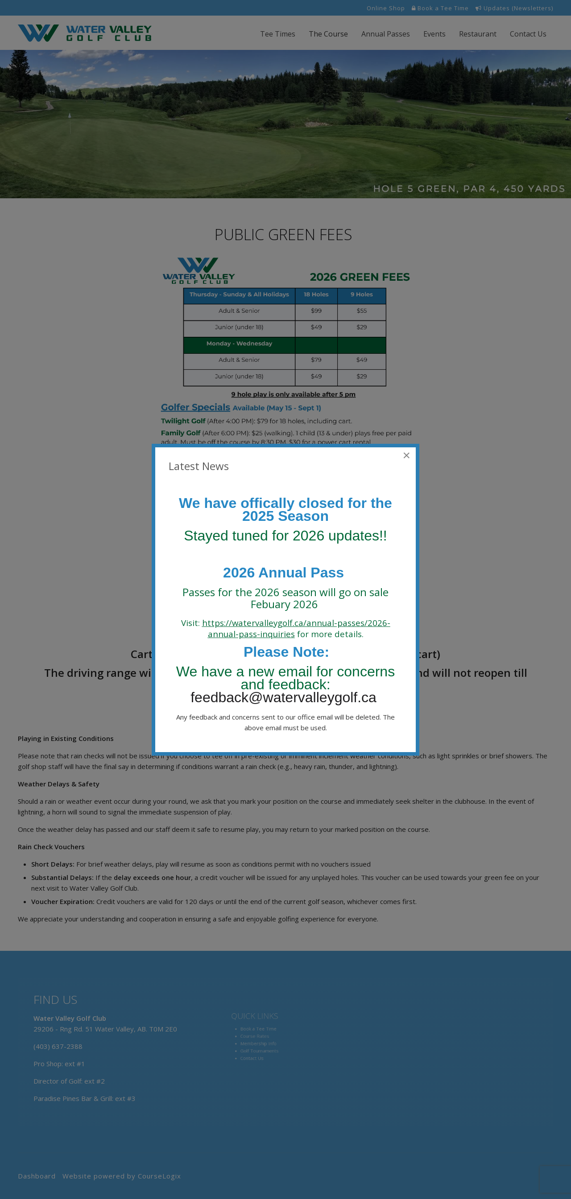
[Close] (406, 455)
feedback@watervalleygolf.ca (285, 697)
